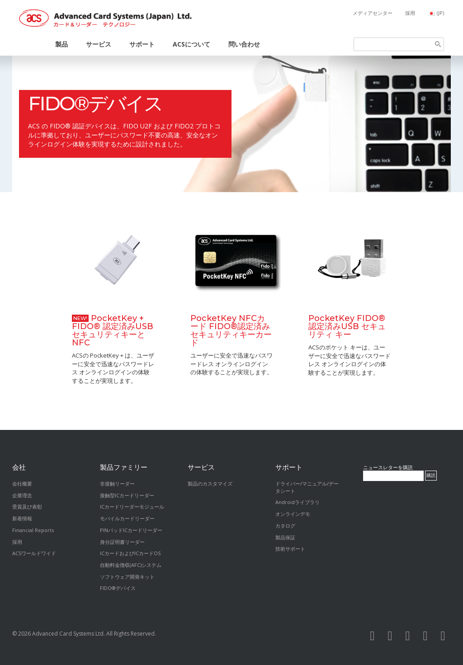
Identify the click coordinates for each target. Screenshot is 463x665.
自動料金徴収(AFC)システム (130, 564)
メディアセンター (372, 12)
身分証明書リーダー (122, 541)
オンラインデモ (292, 513)
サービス (98, 44)
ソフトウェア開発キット (127, 576)
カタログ (285, 525)
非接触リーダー (117, 483)
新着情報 (22, 518)
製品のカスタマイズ (210, 483)
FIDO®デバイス (95, 103)
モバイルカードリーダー (127, 518)
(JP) (440, 12)
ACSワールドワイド (34, 553)
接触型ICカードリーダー (127, 495)
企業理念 (22, 495)
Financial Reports (33, 530)
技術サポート (290, 548)
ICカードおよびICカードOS (130, 553)
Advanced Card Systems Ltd (68, 633)
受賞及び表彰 (27, 506)
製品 (61, 44)
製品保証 (285, 537)
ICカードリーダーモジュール (132, 506)
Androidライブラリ (297, 502)
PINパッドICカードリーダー (131, 530)
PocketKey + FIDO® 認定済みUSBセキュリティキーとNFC (112, 330)
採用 (410, 12)
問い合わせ (244, 44)
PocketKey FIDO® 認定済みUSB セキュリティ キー (347, 326)
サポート (142, 44)
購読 (430, 475)
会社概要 (22, 483)
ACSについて (191, 44)
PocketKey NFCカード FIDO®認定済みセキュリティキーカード (231, 330)
